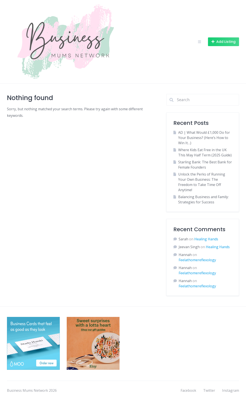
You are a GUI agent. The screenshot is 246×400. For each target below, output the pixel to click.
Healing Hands (206, 239)
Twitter (209, 390)
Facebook (188, 390)
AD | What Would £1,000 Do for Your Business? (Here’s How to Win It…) (204, 137)
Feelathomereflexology (197, 260)
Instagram (230, 390)
